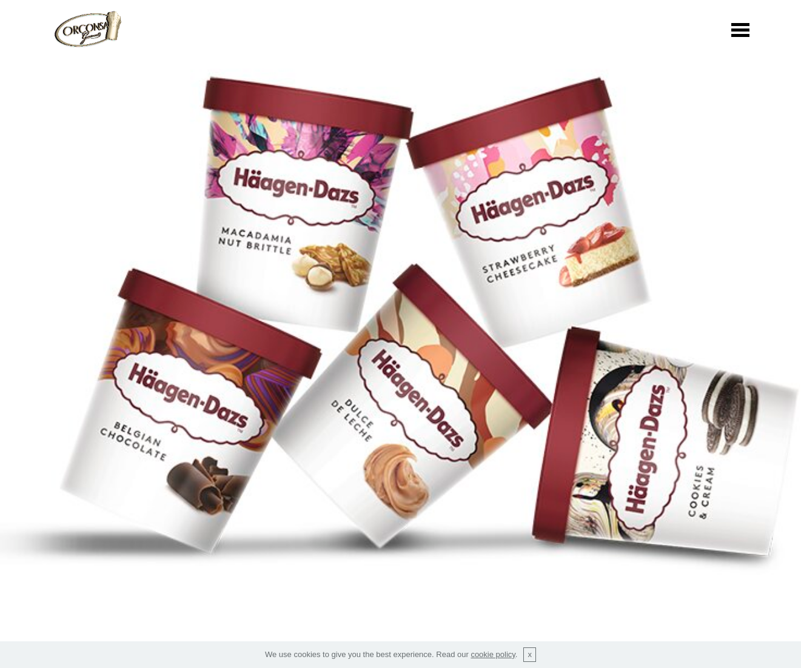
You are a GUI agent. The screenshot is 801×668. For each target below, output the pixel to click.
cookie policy (493, 654)
